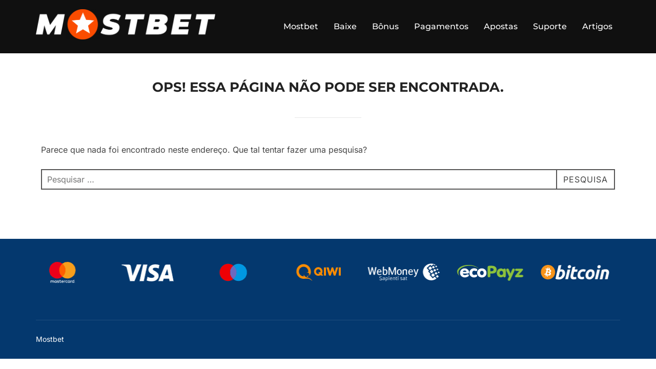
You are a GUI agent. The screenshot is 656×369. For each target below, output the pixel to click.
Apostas (501, 26)
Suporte (550, 26)
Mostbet (300, 26)
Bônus (385, 26)
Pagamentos (441, 26)
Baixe (345, 26)
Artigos (597, 26)
